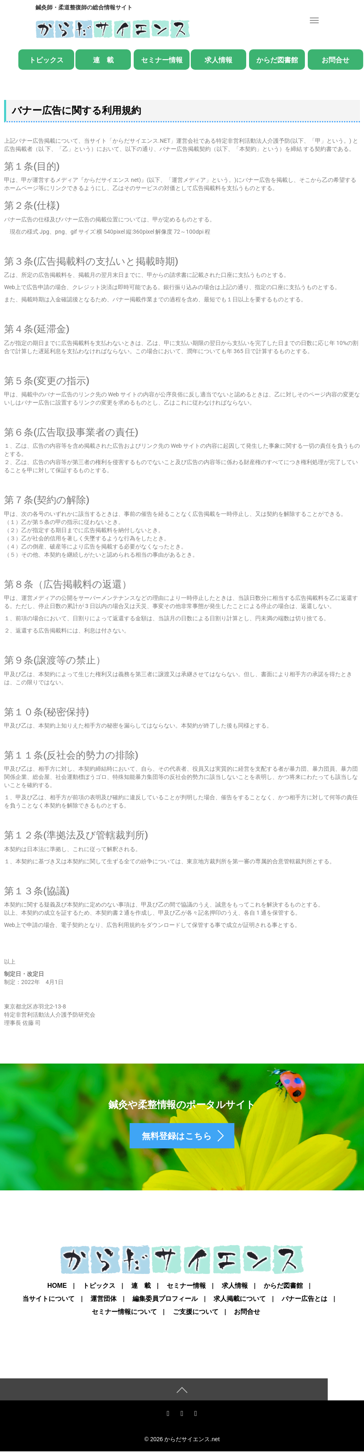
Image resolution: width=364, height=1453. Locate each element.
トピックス (46, 60)
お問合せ (335, 60)
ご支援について (195, 1313)
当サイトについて (48, 1300)
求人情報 (218, 60)
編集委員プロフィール (165, 1300)
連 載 (103, 60)
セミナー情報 (162, 60)
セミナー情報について (124, 1313)
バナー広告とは (304, 1300)
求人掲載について (240, 1300)
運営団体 (103, 1300)
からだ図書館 (277, 60)
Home (57, 1287)
